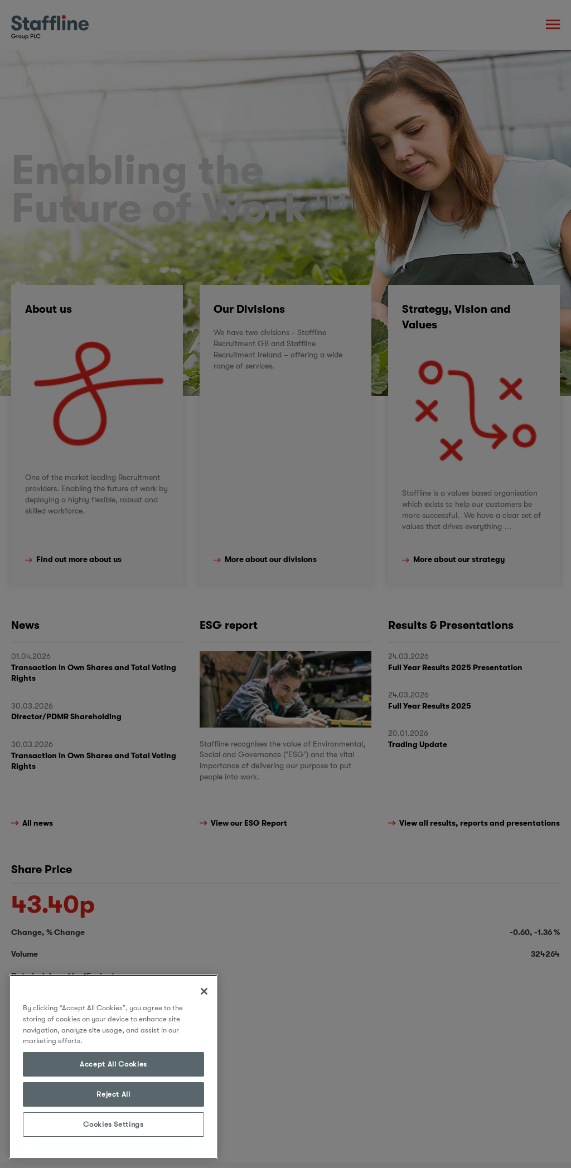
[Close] (204, 991)
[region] (113, 1067)
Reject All (113, 1094)
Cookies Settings (113, 1124)
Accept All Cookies (113, 1064)
